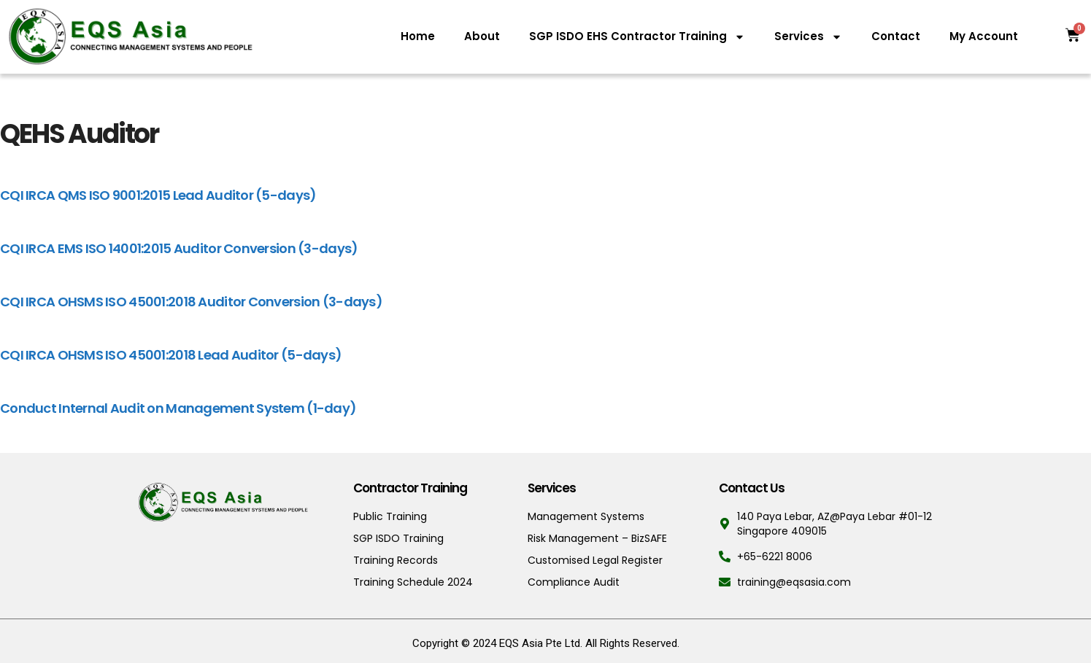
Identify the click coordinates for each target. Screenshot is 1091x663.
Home (418, 36)
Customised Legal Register (595, 560)
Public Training (390, 516)
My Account (983, 36)
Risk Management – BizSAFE (597, 538)
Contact (895, 36)
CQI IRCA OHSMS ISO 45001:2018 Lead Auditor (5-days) (171, 355)
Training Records (395, 560)
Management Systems (586, 516)
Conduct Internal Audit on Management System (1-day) (178, 408)
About (482, 36)
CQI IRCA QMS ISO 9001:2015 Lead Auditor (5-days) (158, 195)
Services (808, 37)
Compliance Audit (574, 582)
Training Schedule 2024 (413, 582)
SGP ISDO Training (398, 538)
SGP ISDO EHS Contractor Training (637, 37)
